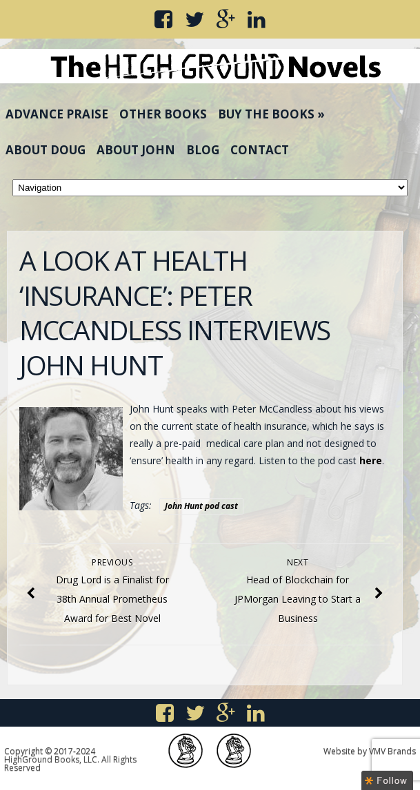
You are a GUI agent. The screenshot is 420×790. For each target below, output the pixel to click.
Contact (259, 150)
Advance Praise (57, 114)
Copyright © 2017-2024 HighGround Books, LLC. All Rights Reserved (70, 759)
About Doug (46, 150)
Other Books (163, 114)
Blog (202, 150)
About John (136, 150)
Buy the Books (271, 114)
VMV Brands (392, 751)
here (370, 460)
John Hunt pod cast (201, 506)
